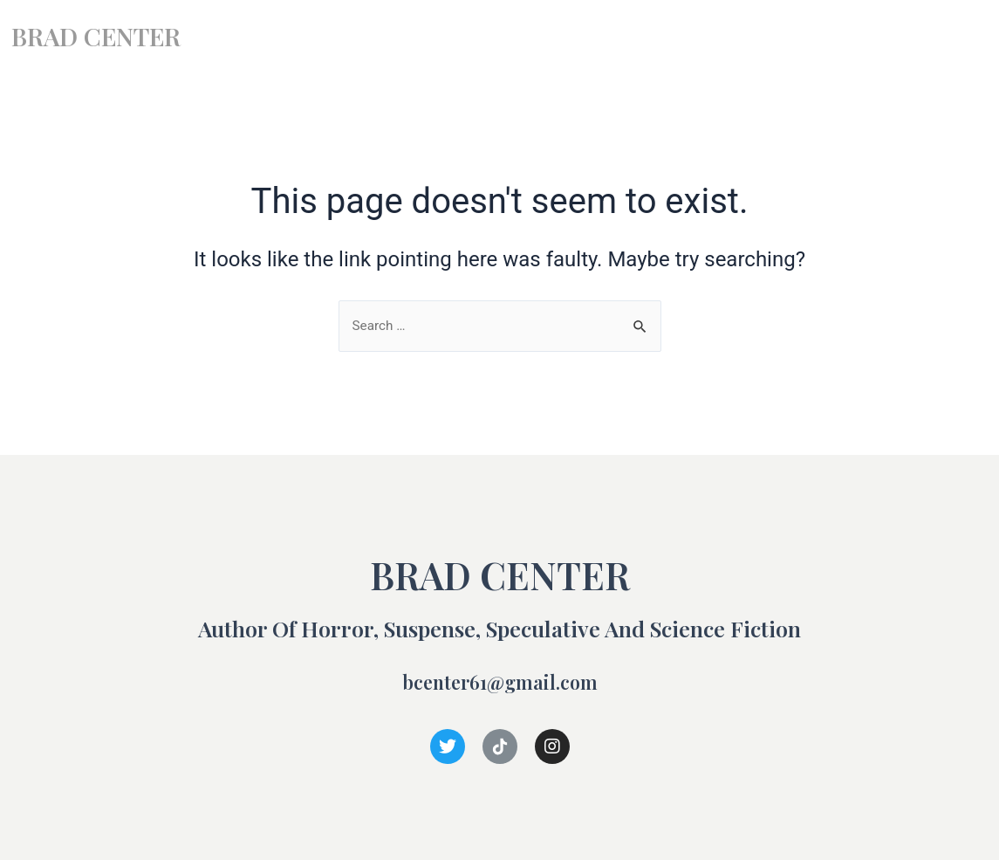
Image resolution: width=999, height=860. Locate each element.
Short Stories (842, 37)
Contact (945, 37)
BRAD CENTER (109, 34)
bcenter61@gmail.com (499, 680)
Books (743, 37)
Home (667, 37)
